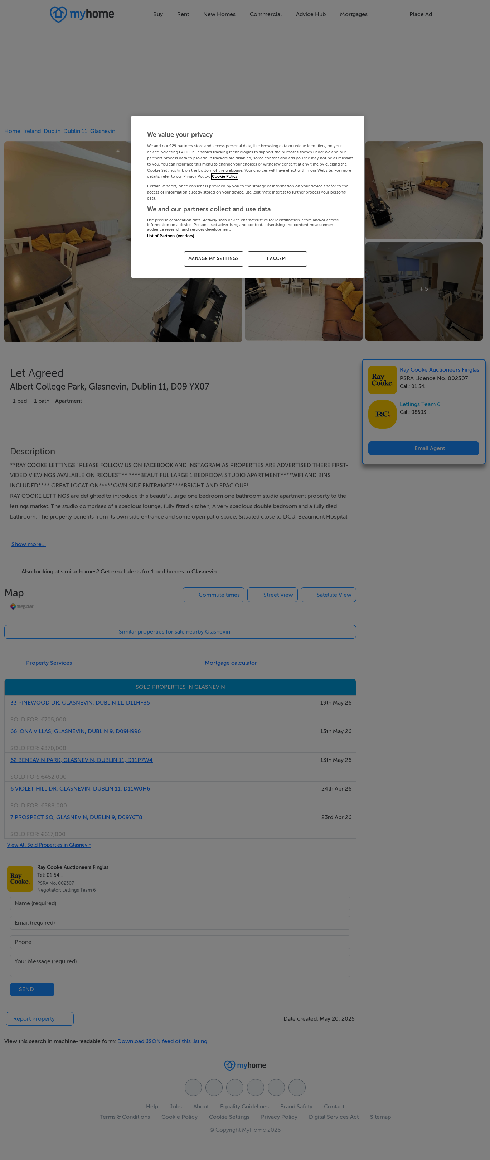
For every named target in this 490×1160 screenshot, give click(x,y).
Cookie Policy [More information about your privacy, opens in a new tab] (225, 176)
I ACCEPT (277, 258)
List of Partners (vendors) (170, 236)
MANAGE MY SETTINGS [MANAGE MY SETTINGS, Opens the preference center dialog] (213, 258)
